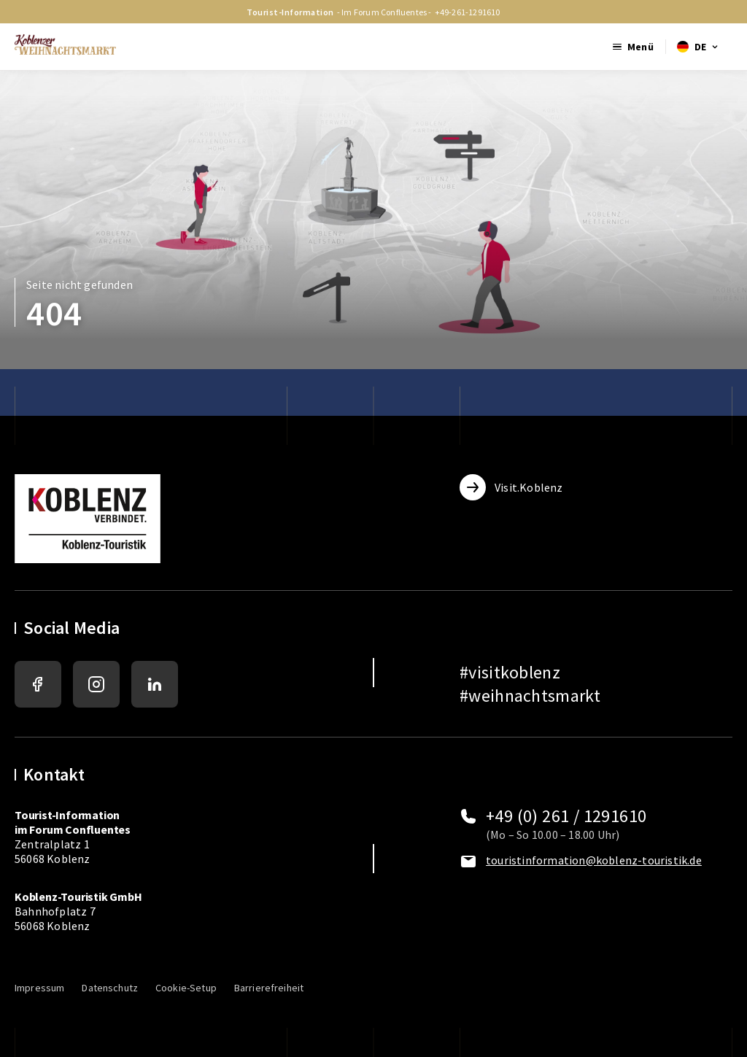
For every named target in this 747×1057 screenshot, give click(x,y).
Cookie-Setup (186, 987)
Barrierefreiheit (268, 987)
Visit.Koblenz (511, 487)
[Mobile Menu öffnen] (633, 46)
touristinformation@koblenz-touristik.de (594, 860)
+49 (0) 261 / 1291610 (566, 816)
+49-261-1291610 (467, 12)
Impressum (39, 987)
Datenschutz (110, 987)
